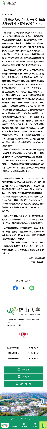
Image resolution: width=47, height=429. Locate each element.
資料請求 (25, 369)
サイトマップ (33, 348)
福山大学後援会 (13, 353)
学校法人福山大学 (33, 353)
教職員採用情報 (13, 358)
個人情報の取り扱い (13, 348)
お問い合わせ (25, 383)
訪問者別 (14, 426)
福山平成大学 (33, 358)
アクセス (25, 376)
